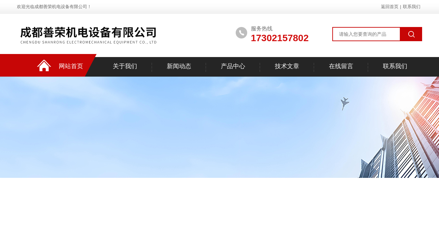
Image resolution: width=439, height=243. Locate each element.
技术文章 (287, 66)
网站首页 (71, 66)
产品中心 (233, 66)
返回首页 (389, 6)
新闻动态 (179, 66)
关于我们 (125, 66)
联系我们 (411, 6)
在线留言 (341, 66)
